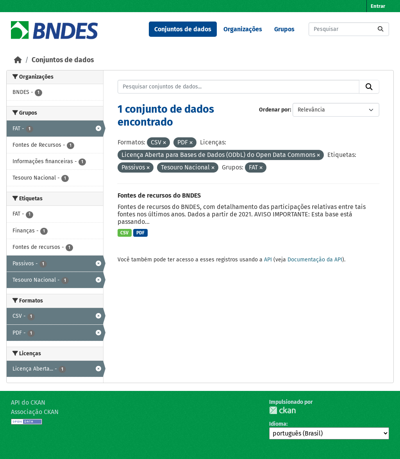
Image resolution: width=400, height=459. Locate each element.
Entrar (378, 6)
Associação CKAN (35, 412)
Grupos (284, 29)
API (268, 259)
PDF (140, 233)
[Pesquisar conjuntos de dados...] (349, 29)
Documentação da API (315, 259)
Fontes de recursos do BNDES (159, 195)
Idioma (277, 424)
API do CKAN (28, 402)
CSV (124, 233)
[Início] (18, 60)
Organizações (242, 29)
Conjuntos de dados (182, 29)
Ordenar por (274, 109)
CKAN (282, 410)
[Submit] (380, 29)
